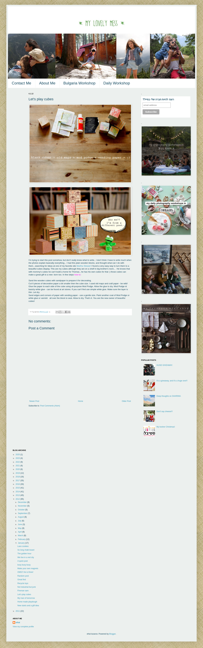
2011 (18, 611)
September (23, 513)
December (22, 502)
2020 (18, 469)
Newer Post (34, 401)
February (22, 539)
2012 (18, 499)
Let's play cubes (24, 594)
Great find (21, 579)
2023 (18, 458)
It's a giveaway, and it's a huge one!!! (172, 381)
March (21, 535)
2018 (18, 477)
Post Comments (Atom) (50, 406)
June (20, 524)
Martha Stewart (84, 266)
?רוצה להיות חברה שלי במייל (158, 99)
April (20, 532)
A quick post (22, 561)
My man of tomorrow (26, 598)
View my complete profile (23, 627)
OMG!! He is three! (25, 572)
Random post (23, 576)
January (21, 543)
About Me (47, 83)
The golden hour (24, 553)
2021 (18, 466)
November (22, 506)
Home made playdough (27, 602)
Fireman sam (23, 591)
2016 (18, 484)
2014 (18, 492)
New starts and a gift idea (28, 605)
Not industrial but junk (26, 587)
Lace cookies (23, 546)
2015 (18, 488)
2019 (18, 473)
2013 (18, 495)
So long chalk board (25, 550)
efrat (18, 622)
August (21, 517)
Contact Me (21, 83)
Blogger (112, 634)
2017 (18, 480)
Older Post (126, 401)
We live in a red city (25, 557)
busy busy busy (24, 565)
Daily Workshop (116, 83)
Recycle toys (22, 583)
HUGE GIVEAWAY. (165, 365)
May (20, 528)
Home (80, 401)
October (21, 510)
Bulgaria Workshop (79, 83)
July (20, 521)
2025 (18, 454)
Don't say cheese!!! (165, 411)
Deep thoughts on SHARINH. (169, 396)
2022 (18, 462)
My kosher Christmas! (166, 427)
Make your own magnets (27, 568)
